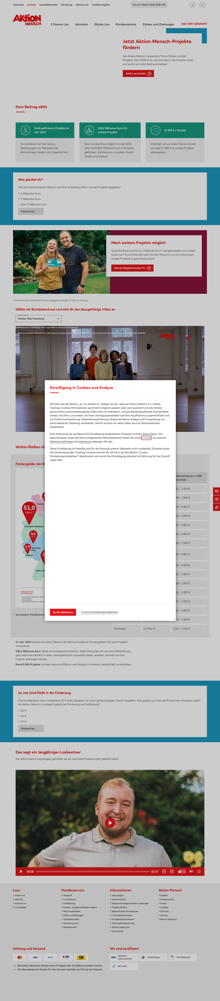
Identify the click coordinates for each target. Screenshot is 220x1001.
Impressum (85, 511)
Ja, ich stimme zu (63, 543)
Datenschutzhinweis (61, 511)
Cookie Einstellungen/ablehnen (99, 542)
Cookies (146, 507)
